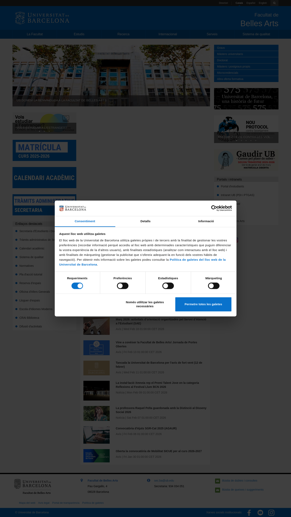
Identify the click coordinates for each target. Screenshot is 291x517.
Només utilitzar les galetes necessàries (145, 304)
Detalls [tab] (146, 221)
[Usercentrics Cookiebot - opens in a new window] (214, 208)
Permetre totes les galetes (203, 304)
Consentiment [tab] (85, 221)
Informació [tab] (206, 221)
